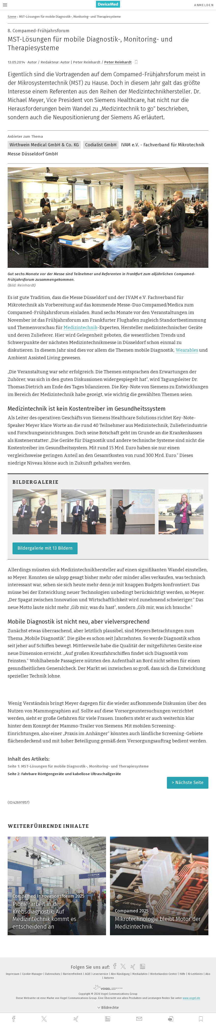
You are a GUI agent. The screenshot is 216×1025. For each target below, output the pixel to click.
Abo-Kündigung (120, 974)
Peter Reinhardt (118, 62)
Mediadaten (140, 974)
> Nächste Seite (187, 782)
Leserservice (101, 974)
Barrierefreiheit (73, 974)
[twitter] (45, 1019)
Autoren (109, 978)
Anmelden (204, 5)
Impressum (13, 974)
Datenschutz (53, 974)
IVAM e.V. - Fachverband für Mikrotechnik (162, 145)
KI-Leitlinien (195, 974)
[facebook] (14, 1019)
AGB (88, 974)
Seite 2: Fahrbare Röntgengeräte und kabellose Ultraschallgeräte (64, 774)
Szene (12, 16)
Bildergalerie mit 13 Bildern (45, 548)
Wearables (187, 350)
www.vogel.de (191, 998)
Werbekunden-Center (164, 974)
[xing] (76, 1019)
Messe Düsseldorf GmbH (33, 154)
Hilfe (183, 974)
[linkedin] (108, 1019)
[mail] (139, 1019)
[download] (171, 1019)
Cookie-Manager (32, 974)
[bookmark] (136, 62)
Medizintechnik (80, 327)
